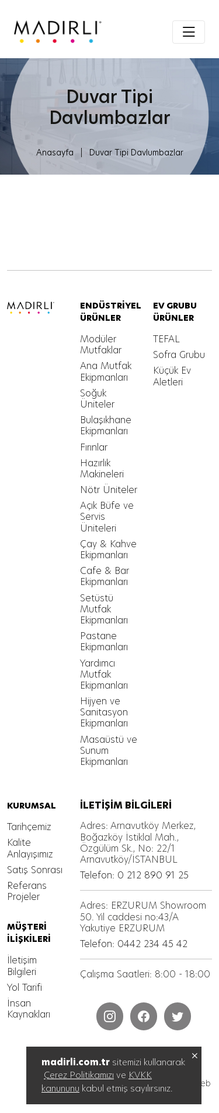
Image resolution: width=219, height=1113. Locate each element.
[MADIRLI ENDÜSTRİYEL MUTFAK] (58, 31)
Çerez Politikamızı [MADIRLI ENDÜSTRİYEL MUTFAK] (79, 1075)
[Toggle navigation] (188, 32)
